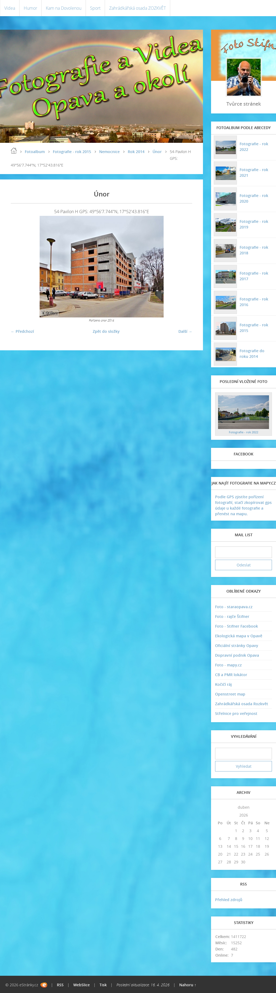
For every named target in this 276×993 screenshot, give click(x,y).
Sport (95, 8)
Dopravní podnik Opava (237, 655)
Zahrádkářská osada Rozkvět (241, 703)
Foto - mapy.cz (228, 664)
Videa (9, 8)
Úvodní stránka (14, 150)
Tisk (103, 984)
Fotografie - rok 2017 (254, 276)
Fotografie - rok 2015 (72, 151)
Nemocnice (109, 151)
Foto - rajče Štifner (232, 616)
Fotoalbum (35, 151)
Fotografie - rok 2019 (254, 224)
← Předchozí (22, 331)
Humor (30, 8)
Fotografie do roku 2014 (252, 353)
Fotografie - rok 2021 (254, 172)
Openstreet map (230, 694)
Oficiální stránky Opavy (236, 645)
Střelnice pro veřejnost (236, 713)
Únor (157, 151)
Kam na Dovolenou (63, 8)
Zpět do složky (106, 331)
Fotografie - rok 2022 (254, 146)
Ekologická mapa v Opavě (238, 635)
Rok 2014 (136, 151)
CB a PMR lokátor (231, 674)
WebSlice (81, 984)
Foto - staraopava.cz (234, 606)
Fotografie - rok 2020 (254, 198)
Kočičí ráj (223, 684)
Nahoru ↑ (187, 984)
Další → (185, 331)
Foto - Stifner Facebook (236, 626)
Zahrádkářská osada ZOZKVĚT (137, 8)
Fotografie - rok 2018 (254, 250)
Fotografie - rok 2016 (254, 301)
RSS (60, 984)
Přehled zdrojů (228, 899)
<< (220, 807)
